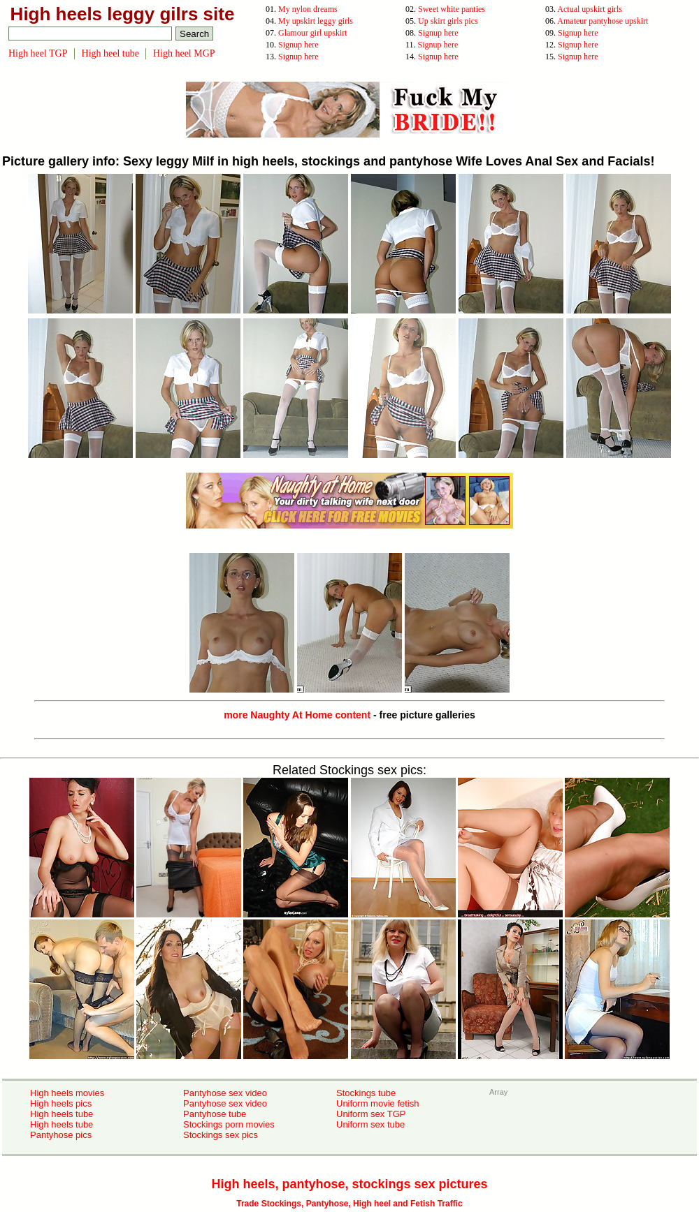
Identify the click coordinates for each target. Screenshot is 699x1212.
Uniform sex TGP (370, 1114)
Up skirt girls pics (448, 21)
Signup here (438, 33)
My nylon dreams (308, 9)
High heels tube (61, 1114)
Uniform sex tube (370, 1124)
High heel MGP (184, 53)
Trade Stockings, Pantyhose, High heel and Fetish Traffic (349, 1204)
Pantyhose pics (61, 1135)
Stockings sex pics (220, 1135)
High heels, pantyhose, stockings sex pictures (349, 1184)
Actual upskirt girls (589, 9)
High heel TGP (38, 53)
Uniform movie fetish (377, 1103)
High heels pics (61, 1103)
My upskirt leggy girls (315, 21)
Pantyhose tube (214, 1114)
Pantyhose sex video (225, 1093)
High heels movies (67, 1093)
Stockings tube (366, 1093)
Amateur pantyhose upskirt (602, 21)
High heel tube (110, 53)
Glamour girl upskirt (312, 33)
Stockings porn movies (229, 1124)
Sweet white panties (451, 9)
